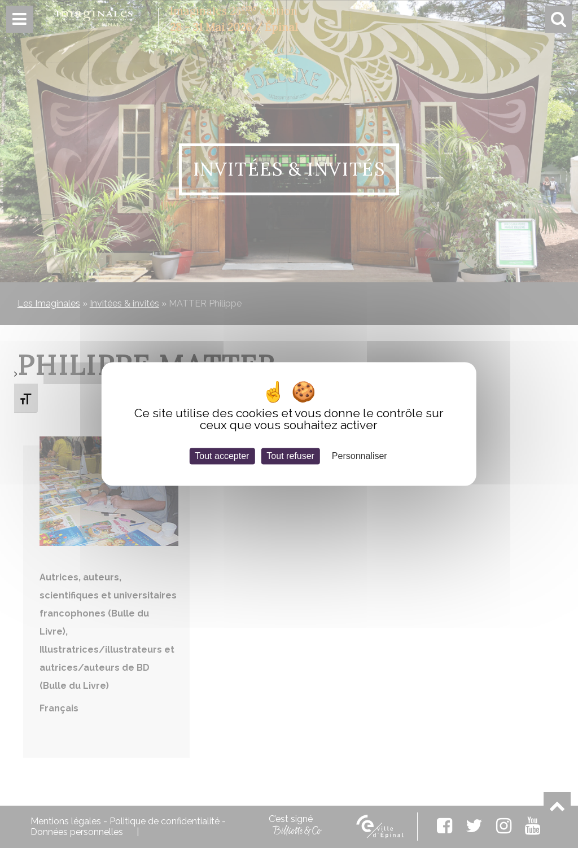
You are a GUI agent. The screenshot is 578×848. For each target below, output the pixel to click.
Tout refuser (290, 456)
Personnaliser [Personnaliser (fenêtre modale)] (359, 456)
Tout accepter (222, 456)
